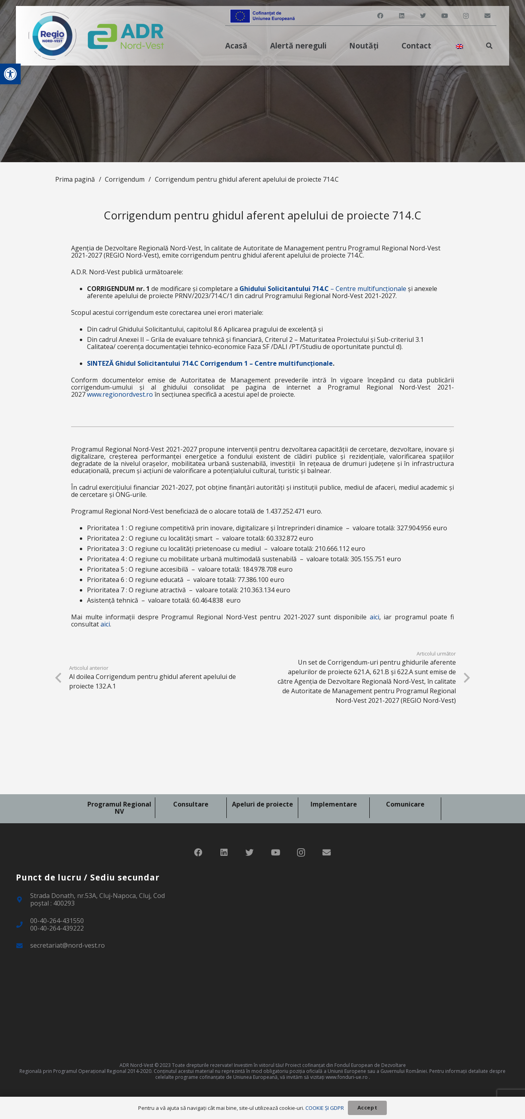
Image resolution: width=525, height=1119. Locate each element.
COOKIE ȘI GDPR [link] (324, 1107)
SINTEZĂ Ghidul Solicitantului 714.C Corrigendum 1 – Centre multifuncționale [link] (210, 363)
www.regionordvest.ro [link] (120, 394)
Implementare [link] (334, 804)
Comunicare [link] (405, 804)
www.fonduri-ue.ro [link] (347, 1077)
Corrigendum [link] (125, 179)
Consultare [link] (190, 804)
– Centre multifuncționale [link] (322, 288)
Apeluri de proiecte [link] (262, 804)
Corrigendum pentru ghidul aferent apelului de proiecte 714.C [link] (247, 179)
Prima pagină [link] (75, 179)
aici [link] (374, 617)
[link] (10, 74)
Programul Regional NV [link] (119, 808)
